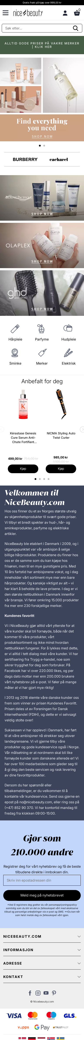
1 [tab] (35, 479)
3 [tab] (44, 479)
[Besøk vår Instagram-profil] (38, 994)
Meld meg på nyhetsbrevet (42, 895)
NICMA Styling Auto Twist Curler (61, 435)
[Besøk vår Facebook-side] (30, 994)
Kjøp (23, 468)
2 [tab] (40, 479)
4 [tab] (49, 479)
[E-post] (42, 880)
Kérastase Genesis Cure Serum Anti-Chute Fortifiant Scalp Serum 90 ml (23, 437)
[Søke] (42, 28)
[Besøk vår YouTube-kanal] (46, 994)
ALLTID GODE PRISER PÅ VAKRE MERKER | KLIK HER (42, 45)
